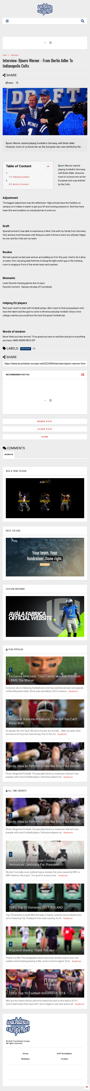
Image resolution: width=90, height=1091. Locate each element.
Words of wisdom (21, 184)
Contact (64, 1059)
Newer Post (45, 421)
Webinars (25, 1059)
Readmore (73, 691)
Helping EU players (21, 177)
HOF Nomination (64, 1054)
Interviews (14, 55)
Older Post (45, 429)
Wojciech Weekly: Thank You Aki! (31, 950)
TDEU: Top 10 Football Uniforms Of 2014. (37, 993)
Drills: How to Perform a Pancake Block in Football (44, 766)
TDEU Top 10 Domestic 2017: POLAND (36, 907)
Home (5, 55)
